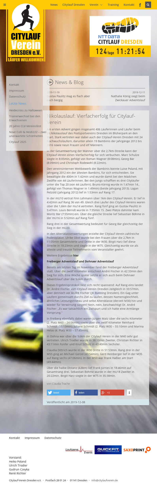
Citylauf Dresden (73, 5)
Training (113, 5)
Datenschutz (17, 96)
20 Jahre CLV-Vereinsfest (25, 126)
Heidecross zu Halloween (25, 110)
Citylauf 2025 (17, 142)
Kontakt (129, 5)
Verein (94, 5)
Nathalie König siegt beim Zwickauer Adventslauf (128, 96)
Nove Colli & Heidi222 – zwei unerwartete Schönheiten (27, 134)
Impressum (16, 90)
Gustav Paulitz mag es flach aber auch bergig (68, 96)
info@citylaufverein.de (104, 480)
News (54, 5)
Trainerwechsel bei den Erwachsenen (24, 118)
